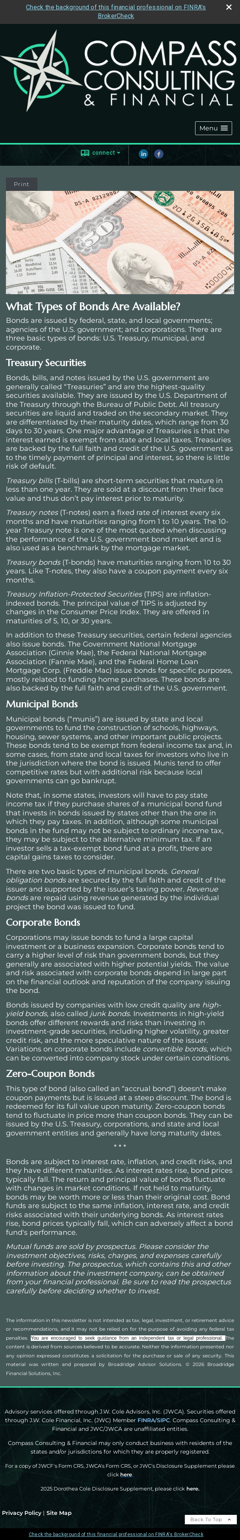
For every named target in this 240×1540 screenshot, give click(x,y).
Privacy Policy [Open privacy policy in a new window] (21, 1512)
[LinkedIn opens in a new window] (143, 156)
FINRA (146, 1420)
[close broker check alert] (229, 7)
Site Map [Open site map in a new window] (59, 1512)
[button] (213, 128)
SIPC (163, 1420)
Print (22, 184)
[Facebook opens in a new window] (159, 156)
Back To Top (210, 1519)
